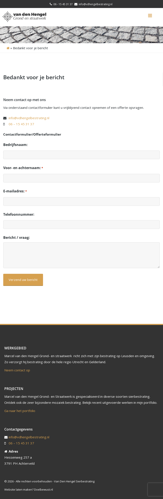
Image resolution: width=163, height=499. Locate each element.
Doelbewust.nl (43, 489)
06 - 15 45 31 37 (63, 4)
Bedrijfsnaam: (15, 144)
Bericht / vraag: (16, 237)
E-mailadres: (15, 191)
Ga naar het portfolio (19, 411)
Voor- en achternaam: (23, 168)
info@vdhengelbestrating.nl (95, 4)
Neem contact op (17, 370)
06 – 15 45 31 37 (21, 124)
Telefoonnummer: (18, 214)
